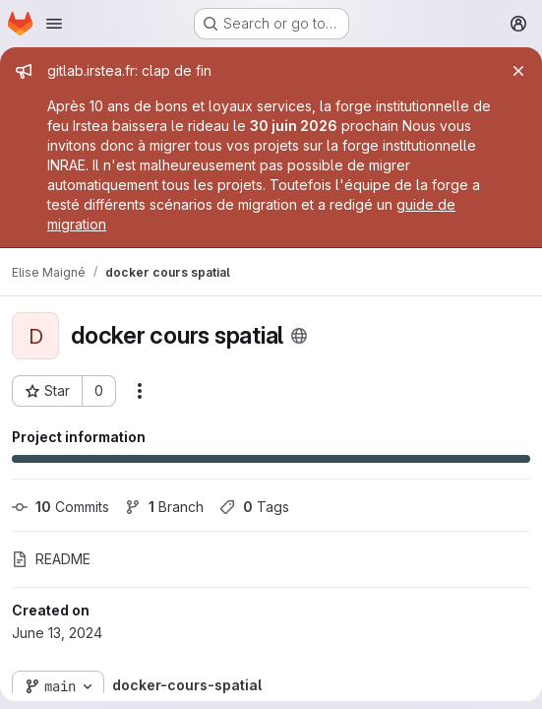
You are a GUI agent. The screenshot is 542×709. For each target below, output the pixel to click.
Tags (254, 506)
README (51, 558)
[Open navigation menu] (54, 23)
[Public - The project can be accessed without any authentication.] (299, 336)
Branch (164, 506)
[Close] (518, 71)
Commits (60, 506)
